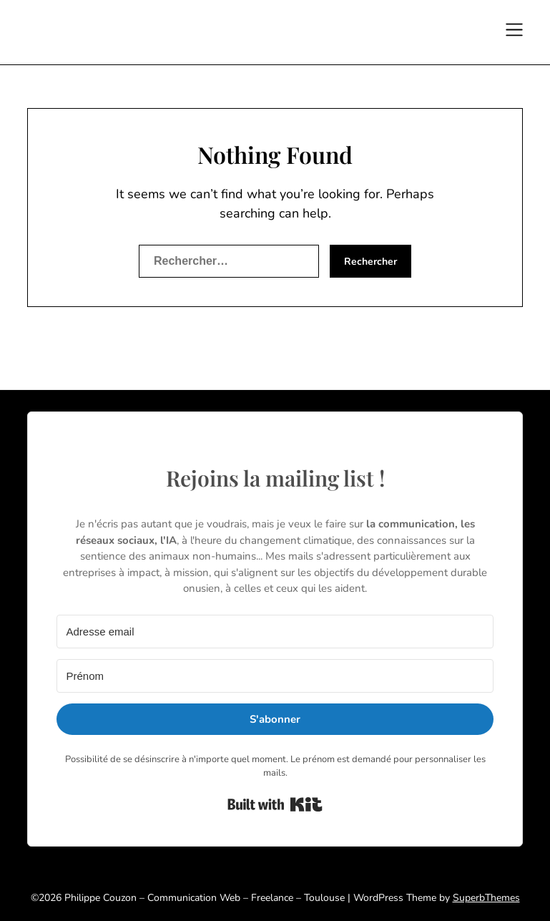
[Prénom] (275, 676)
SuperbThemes (486, 898)
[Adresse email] (275, 631)
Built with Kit (275, 804)
